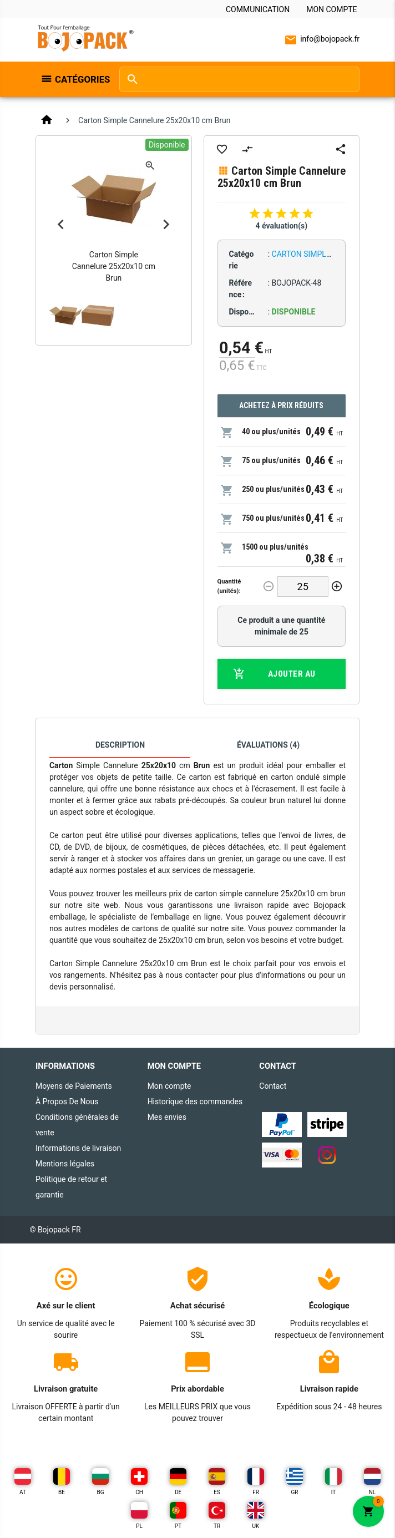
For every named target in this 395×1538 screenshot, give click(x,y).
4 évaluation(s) (281, 225)
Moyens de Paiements (74, 1086)
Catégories (81, 79)
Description (120, 744)
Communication (258, 9)
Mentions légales (65, 1163)
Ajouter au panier (274, 674)
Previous (61, 224)
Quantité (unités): (229, 586)
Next (166, 224)
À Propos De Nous (67, 1101)
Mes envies (167, 1117)
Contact (272, 1086)
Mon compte (331, 9)
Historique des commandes (195, 1101)
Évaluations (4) (268, 744)
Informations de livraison (78, 1148)
